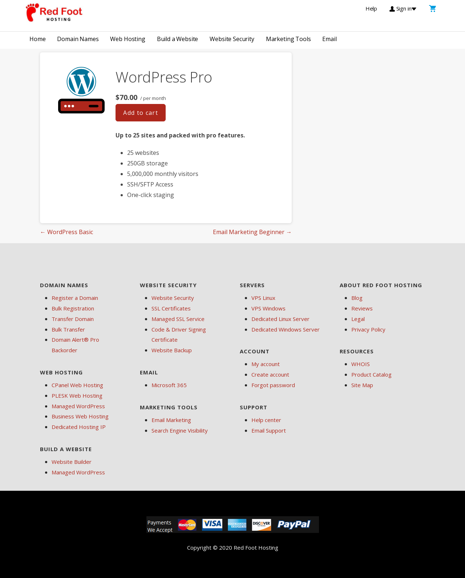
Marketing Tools (288, 39)
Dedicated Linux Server (280, 318)
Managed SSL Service (178, 318)
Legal (358, 318)
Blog (357, 297)
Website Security (232, 39)
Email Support (268, 430)
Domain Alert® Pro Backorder (75, 345)
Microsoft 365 (169, 385)
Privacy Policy (368, 329)
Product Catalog (371, 374)
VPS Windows (268, 308)
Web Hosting (127, 39)
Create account (270, 374)
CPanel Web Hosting (77, 385)
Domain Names (77, 39)
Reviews (362, 308)
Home (37, 39)
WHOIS (360, 364)
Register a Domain (75, 297)
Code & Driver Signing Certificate (178, 335)
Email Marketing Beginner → (252, 232)
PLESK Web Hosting (77, 395)
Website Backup (171, 350)
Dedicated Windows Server (285, 329)
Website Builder (72, 461)
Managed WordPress (78, 406)
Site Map (362, 385)
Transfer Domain (73, 318)
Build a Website (177, 39)
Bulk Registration (73, 308)
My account (265, 364)
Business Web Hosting (80, 416)
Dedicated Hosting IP (79, 426)
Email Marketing (171, 420)
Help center (266, 420)
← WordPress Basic (66, 232)
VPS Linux (263, 297)
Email (329, 39)
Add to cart (140, 113)
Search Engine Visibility (179, 430)
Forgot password (273, 385)
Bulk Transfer (68, 329)
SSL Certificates (171, 308)
